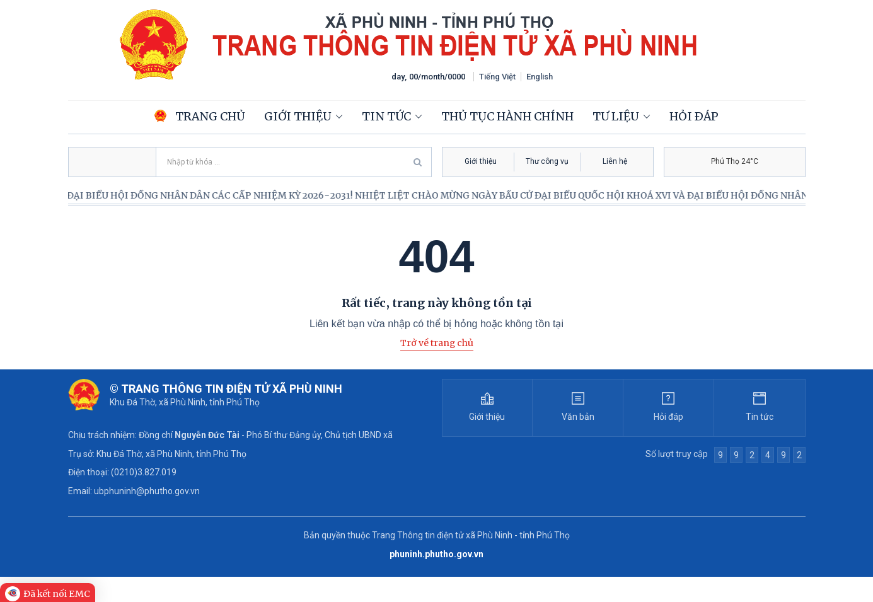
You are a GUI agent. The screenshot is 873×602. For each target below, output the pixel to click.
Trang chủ (199, 116)
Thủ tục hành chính (507, 116)
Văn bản (578, 417)
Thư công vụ (547, 161)
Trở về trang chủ (436, 343)
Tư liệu (616, 116)
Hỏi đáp (694, 116)
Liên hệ (615, 161)
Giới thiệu (298, 116)
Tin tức (386, 116)
